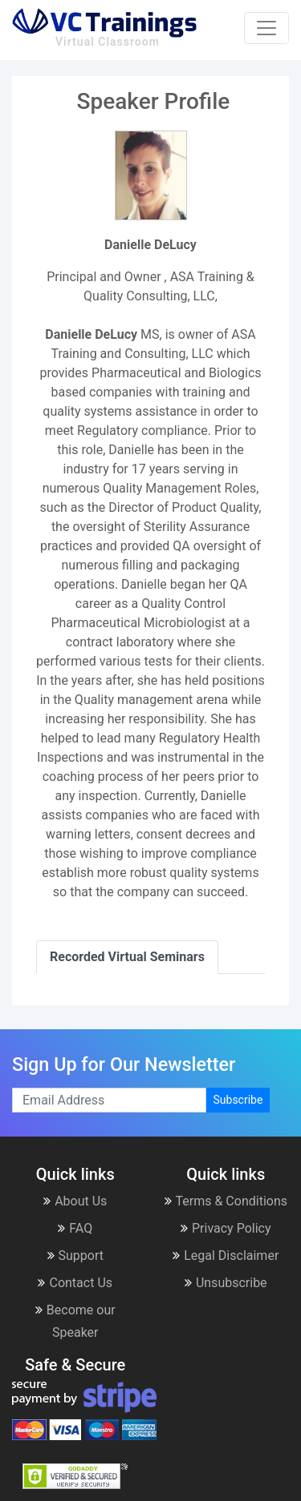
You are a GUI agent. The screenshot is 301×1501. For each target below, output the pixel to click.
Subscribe (238, 1099)
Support (75, 1255)
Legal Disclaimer (226, 1255)
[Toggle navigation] (266, 28)
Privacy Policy (226, 1228)
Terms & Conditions (226, 1201)
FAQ (75, 1228)
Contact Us (75, 1282)
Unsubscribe (226, 1282)
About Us (75, 1201)
